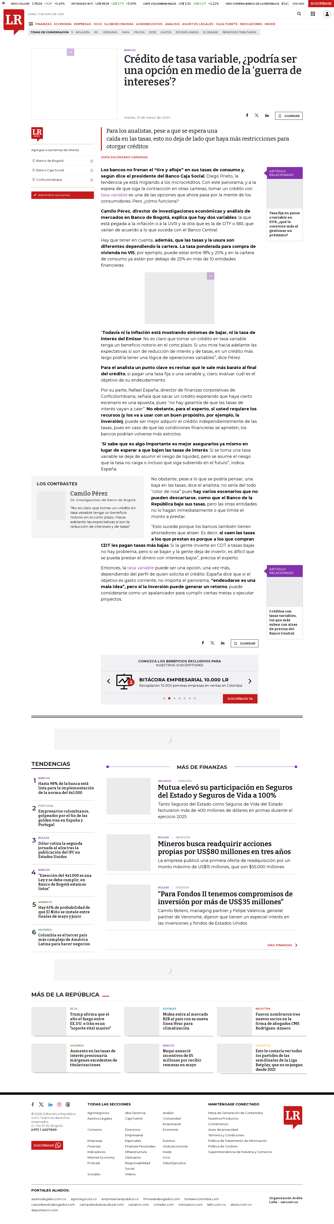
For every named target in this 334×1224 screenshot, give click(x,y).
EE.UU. (74, 1008)
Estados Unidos (187, 32)
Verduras (110, 32)
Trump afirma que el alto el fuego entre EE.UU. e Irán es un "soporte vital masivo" (90, 1021)
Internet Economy (101, 1157)
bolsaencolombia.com (202, 1199)
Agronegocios (98, 1113)
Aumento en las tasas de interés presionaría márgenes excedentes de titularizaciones (93, 1058)
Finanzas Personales (140, 1146)
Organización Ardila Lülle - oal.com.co (285, 1200)
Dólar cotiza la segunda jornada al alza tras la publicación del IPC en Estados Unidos (60, 850)
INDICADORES (251, 24)
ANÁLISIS (172, 24)
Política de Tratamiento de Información (237, 1141)
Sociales (169, 1008)
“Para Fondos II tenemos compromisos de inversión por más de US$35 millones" (225, 898)
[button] (107, 682)
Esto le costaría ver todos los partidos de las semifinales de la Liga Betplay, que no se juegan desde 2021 (279, 1060)
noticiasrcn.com (190, 1204)
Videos (130, 1174)
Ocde (152, 32)
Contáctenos (218, 1124)
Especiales (133, 1141)
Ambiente (45, 902)
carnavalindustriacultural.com (102, 1204)
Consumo (94, 1129)
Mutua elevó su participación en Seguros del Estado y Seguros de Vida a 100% (225, 791)
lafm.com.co (216, 1204)
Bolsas (43, 837)
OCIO (97, 24)
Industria (263, 1008)
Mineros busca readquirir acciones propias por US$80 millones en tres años (224, 848)
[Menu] (31, 24)
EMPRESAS (82, 24)
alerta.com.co (241, 1204)
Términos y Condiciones (226, 1135)
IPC (96, 32)
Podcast (93, 1163)
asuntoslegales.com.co (48, 1199)
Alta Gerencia (135, 1113)
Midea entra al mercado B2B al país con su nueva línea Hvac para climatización (185, 1021)
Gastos (166, 32)
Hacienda (45, 929)
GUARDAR (289, 116)
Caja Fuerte (134, 1118)
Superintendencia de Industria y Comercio (240, 1152)
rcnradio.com (164, 1204)
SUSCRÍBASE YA (240, 698)
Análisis (168, 1113)
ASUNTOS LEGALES (197, 24)
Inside (167, 1152)
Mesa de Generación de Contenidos (235, 1113)
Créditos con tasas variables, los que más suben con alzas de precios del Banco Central (283, 622)
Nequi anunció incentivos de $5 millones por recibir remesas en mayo (182, 1058)
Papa (125, 32)
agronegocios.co (84, 1199)
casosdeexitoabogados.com (53, 1204)
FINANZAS (43, 24)
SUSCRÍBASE (321, 3)
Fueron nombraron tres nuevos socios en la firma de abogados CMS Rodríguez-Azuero (278, 1021)
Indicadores (96, 1152)
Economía (170, 1129)
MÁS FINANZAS (280, 945)
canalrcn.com (138, 1204)
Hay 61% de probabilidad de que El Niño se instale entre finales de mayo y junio (64, 912)
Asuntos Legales (99, 1118)
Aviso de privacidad (223, 1129)
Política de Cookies (223, 1146)
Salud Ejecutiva (174, 1163)
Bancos (44, 778)
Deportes (263, 1045)
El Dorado (210, 32)
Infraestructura (136, 1152)
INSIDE (270, 24)
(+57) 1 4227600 (44, 1129)
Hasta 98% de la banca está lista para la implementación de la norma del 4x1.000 (66, 788)
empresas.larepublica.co (120, 1199)
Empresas (94, 1141)
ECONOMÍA (63, 24)
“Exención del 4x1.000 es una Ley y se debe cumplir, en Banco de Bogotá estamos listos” (65, 882)
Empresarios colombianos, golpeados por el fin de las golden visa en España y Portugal (63, 818)
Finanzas (93, 1146)
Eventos (169, 1141)
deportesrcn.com (44, 1210)
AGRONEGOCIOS (149, 24)
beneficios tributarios (239, 32)
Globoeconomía (175, 1146)
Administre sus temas (52, 195)
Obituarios (133, 1157)
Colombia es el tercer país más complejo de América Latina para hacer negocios (64, 939)
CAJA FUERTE (227, 24)
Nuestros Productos (223, 1118)
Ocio (166, 1157)
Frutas (139, 32)
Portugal (46, 805)
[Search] (299, 14)
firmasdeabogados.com (161, 1199)
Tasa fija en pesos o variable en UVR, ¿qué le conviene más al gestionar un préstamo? (284, 224)
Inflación (83, 32)
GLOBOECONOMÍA (119, 24)
